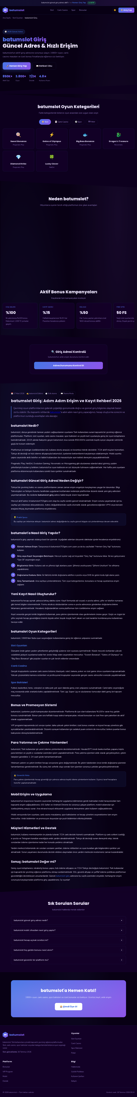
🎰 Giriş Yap (126, 10)
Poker (73, 1053)
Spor (73, 10)
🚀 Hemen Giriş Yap (16, 65)
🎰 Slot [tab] (45, 122)
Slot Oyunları (18, 18)
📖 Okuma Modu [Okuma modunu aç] (67, 393)
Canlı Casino (62, 10)
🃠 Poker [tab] (91, 121)
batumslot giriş (63, 875)
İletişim (74, 1081)
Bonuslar (83, 10)
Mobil (5, 1076)
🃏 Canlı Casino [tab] (61, 122)
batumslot (55, 412)
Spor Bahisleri (76, 1048)
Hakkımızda (75, 1067)
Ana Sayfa (7, 18)
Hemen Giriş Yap (79, 2)
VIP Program (8, 1072)
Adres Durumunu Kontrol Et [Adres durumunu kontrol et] (68, 365)
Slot (52, 10)
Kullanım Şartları (77, 1076)
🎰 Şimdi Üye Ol (68, 1006)
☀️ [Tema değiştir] (115, 10)
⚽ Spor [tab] (78, 122)
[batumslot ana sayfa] (13, 10)
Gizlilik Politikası (77, 1072)
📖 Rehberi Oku (44, 65)
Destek (5, 1081)
